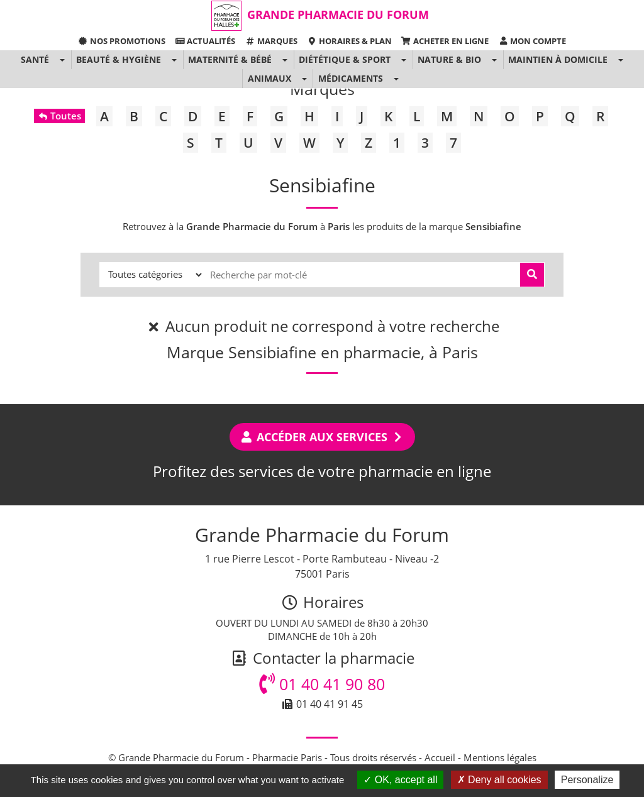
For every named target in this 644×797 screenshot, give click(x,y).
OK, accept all (400, 779)
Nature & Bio (449, 59)
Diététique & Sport (345, 59)
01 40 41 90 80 (322, 684)
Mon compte (532, 41)
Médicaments (350, 78)
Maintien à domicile (558, 59)
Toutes (59, 115)
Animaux (269, 78)
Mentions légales (500, 757)
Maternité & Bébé (230, 59)
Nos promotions (121, 41)
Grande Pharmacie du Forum (338, 14)
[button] (62, 59)
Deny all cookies (499, 779)
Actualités (205, 41)
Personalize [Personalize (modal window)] (587, 779)
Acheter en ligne (445, 41)
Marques (271, 41)
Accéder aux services (322, 436)
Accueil (440, 757)
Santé (35, 59)
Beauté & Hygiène (118, 59)
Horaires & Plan (349, 41)
